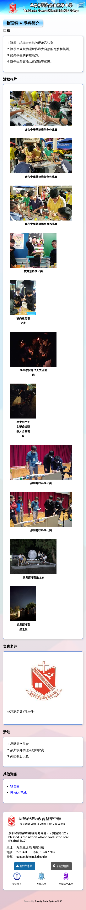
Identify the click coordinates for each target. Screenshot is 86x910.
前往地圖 (60, 866)
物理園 (14, 786)
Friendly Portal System (45, 901)
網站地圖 (24, 866)
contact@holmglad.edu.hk (31, 857)
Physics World (18, 792)
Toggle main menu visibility (81, 4)
